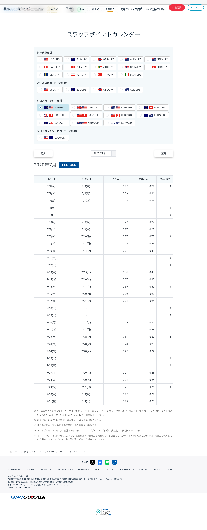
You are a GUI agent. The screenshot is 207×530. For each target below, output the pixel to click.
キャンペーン (157, 18)
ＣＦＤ (54, 18)
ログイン (195, 9)
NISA (200, 18)
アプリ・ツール (180, 18)
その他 (139, 18)
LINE (79, 9)
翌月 (163, 153)
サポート (157, 9)
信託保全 (143, 470)
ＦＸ (41, 18)
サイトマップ (30, 470)
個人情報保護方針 (65, 470)
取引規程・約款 (14, 470)
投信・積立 (25, 18)
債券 (69, 18)
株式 (7, 18)
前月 (43, 153)
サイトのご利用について (104, 470)
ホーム (16, 451)
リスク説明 (156, 470)
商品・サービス (31, 451)
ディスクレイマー (127, 470)
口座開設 (177, 9)
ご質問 (133, 9)
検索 (88, 9)
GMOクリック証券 (30, 10)
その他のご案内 (47, 470)
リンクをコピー (114, 462)
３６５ (125, 18)
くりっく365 (48, 451)
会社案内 (169, 470)
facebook (100, 462)
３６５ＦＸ (110, 18)
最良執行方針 (83, 470)
